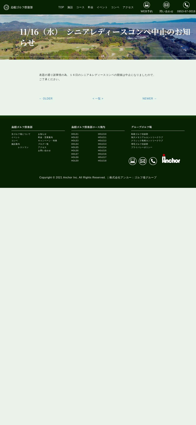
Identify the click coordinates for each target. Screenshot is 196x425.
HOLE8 (75, 157)
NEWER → (150, 98)
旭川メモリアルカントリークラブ (147, 137)
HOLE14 (102, 147)
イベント (15, 137)
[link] (61, 7)
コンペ (14, 140)
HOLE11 (102, 137)
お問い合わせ (44, 150)
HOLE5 (75, 147)
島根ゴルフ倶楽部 (139, 134)
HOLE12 (102, 140)
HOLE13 (102, 144)
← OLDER (46, 98)
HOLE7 (75, 154)
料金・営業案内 (45, 137)
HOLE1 (75, 134)
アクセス (42, 147)
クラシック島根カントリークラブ (147, 140)
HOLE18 (102, 161)
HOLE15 (102, 150)
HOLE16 (102, 154)
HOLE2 (75, 137)
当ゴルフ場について (21, 134)
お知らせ (42, 134)
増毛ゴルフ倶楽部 (139, 144)
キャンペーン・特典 (47, 140)
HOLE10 (102, 134)
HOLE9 (75, 161)
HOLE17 (102, 157)
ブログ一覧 (43, 144)
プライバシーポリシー (141, 147)
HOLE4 (75, 144)
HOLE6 (75, 150)
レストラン (23, 147)
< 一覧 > (98, 98)
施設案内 (15, 144)
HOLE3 (75, 140)
